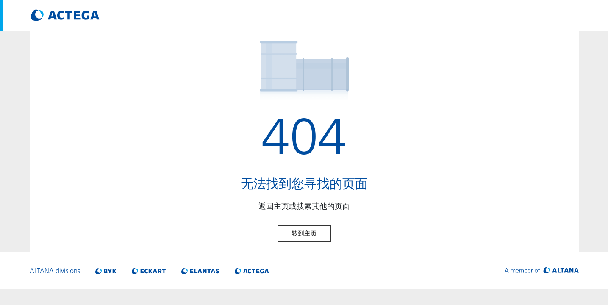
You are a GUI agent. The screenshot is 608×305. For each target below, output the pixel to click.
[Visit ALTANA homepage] (542, 271)
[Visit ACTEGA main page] (65, 15)
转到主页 (304, 233)
